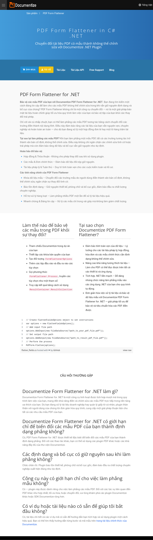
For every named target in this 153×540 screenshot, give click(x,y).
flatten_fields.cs (29, 350)
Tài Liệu (61, 69)
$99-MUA (29, 69)
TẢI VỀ (46, 69)
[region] (76, 332)
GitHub (56, 350)
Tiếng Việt (145, 4)
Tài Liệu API (77, 69)
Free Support (97, 69)
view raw (127, 350)
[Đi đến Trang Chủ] (32, 13)
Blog (112, 69)
